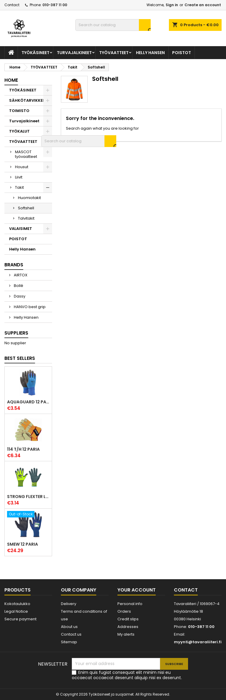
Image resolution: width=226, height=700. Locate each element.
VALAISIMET (20, 228)
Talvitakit (26, 218)
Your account (136, 590)
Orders (124, 611)
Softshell (26, 208)
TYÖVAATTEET (114, 53)
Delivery (68, 604)
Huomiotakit (29, 198)
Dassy (19, 296)
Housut (21, 167)
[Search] (113, 25)
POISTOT (181, 53)
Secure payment (20, 619)
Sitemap (69, 642)
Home (11, 80)
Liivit (18, 177)
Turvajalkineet (74, 53)
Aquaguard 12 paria (28, 402)
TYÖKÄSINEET (35, 53)
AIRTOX (20, 275)
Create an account (203, 4)
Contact (11, 4)
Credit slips (128, 619)
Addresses (127, 626)
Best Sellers (19, 358)
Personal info (129, 604)
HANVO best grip (29, 307)
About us (69, 626)
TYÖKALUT (19, 131)
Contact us (71, 634)
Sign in (172, 4)
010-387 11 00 (54, 4)
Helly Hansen (150, 53)
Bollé (18, 285)
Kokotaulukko (17, 604)
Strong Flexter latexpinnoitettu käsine (28, 496)
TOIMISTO (19, 110)
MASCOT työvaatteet (26, 154)
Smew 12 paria (22, 544)
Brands (13, 264)
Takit (19, 187)
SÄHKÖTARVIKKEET (28, 100)
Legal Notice (16, 611)
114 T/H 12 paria (23, 449)
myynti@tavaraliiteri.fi (198, 642)
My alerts (125, 634)
